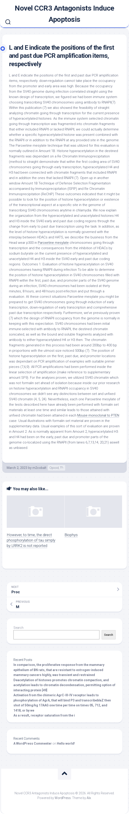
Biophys (71, 535)
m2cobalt (39, 468)
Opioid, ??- (56, 468)
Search (18, 627)
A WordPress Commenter (32, 743)
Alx (89, 798)
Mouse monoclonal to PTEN (98, 415)
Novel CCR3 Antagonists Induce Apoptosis (64, 14)
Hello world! (66, 743)
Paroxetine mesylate (53, 243)
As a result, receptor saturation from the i (44, 715)
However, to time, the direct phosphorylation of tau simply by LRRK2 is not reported (31, 540)
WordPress (63, 798)
